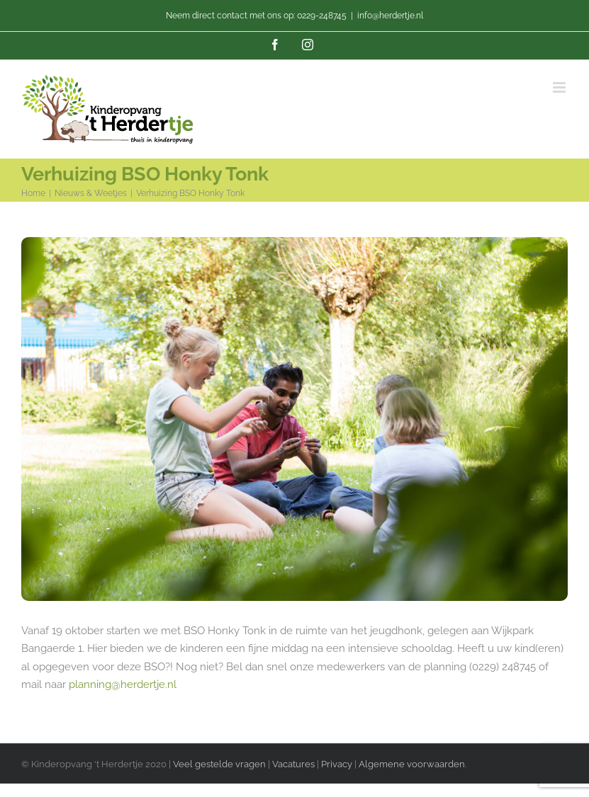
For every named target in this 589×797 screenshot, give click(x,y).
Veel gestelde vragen (219, 764)
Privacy (336, 764)
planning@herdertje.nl (122, 684)
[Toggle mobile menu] (560, 87)
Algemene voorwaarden (412, 764)
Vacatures (294, 764)
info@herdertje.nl (390, 16)
